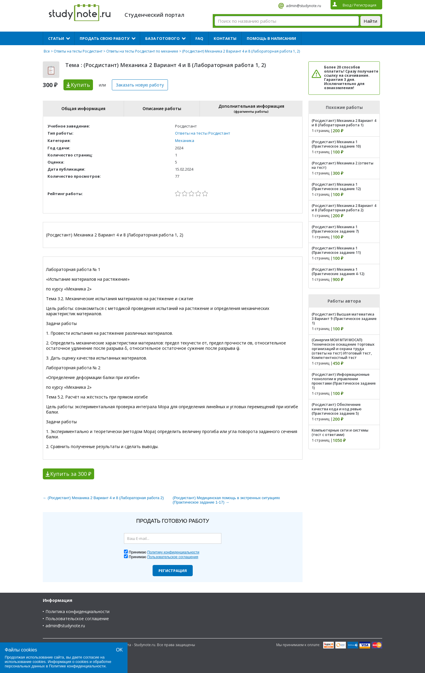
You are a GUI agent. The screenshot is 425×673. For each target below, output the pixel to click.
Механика (184, 140)
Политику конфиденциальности (173, 552)
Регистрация (172, 570)
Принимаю (164, 552)
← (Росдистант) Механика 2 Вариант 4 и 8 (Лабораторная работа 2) (103, 498)
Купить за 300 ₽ (70, 473)
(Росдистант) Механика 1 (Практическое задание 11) (336, 250)
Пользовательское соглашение (77, 618)
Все (47, 51)
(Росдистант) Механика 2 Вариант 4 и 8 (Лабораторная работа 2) (344, 208)
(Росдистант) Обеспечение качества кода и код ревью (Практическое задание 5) (337, 409)
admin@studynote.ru (303, 5)
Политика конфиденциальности (77, 611)
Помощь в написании (271, 38)
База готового (162, 38)
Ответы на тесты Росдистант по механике (142, 51)
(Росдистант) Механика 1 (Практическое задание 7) (335, 229)
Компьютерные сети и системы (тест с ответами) (340, 432)
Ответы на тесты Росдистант (78, 51)
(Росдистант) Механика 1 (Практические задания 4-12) (338, 271)
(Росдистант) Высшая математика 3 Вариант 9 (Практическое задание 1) (344, 319)
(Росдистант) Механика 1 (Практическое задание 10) (336, 144)
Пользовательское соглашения (172, 557)
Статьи (56, 38)
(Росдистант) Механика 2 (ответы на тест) (342, 165)
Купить (80, 84)
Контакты (225, 38)
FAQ (199, 38)
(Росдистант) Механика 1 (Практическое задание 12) (336, 186)
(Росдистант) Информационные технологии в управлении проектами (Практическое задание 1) (344, 381)
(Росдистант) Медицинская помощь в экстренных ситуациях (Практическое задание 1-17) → (226, 500)
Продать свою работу (105, 38)
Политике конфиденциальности (77, 666)
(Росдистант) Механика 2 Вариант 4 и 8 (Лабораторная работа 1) (344, 123)
